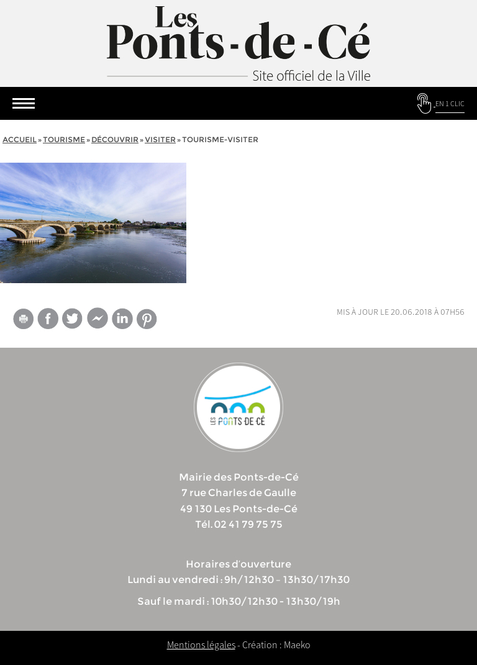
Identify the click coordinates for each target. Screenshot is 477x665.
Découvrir (115, 139)
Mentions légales (201, 644)
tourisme (64, 139)
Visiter (160, 139)
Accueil (19, 139)
